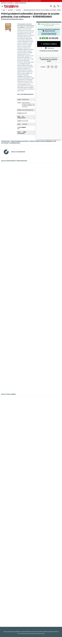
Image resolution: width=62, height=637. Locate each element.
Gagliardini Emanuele (28, 110)
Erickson (24, 113)
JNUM (23, 127)
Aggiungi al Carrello (49, 44)
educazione (25, 121)
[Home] (3, 10)
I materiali (24, 124)
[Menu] (2, 6)
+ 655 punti (49, 48)
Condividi (43, 67)
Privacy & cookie (41, 633)
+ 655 (23, 132)
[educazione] (18, 10)
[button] (59, 6)
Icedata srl (34, 633)
